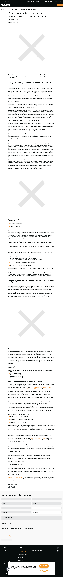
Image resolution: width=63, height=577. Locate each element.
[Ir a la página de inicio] (5, 5)
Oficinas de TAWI (22, 551)
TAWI (5, 550)
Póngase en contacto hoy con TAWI (16, 477)
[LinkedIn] (58, 548)
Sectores (46, 5)
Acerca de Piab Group (37, 550)
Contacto (50, 1)
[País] (47, 508)
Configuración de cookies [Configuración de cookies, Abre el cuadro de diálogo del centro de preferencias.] (44, 571)
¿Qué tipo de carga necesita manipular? (22, 5)
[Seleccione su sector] (47, 512)
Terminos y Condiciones (37, 556)
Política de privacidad (37, 559)
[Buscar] (55, 5)
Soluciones (37, 5)
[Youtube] (58, 551)
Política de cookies (36, 558)
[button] (8, 569)
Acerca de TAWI (8, 559)
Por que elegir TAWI (58, 1)
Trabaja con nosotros (37, 554)
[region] (31, 568)
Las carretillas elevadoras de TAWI (38, 438)
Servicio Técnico (30, 1)
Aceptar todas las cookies (43, 566)
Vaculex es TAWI (8, 561)
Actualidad (45, 1)
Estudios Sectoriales (9, 558)
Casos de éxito (38, 1)
